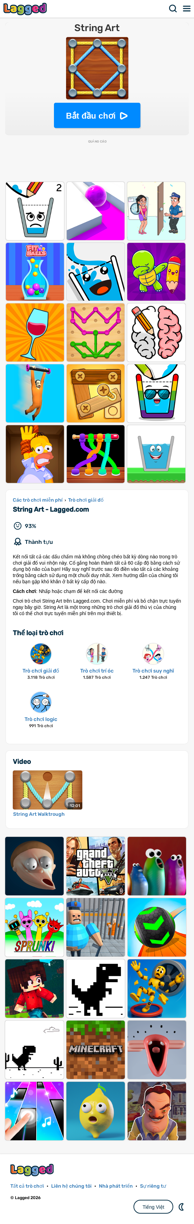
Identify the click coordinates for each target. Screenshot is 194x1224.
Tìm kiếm (173, 8)
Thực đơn (187, 8)
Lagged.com (32, 1170)
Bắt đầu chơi (91, 115)
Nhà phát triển (116, 1186)
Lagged (25, 9)
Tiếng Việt (153, 1207)
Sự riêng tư (153, 1186)
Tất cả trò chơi (27, 1186)
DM (182, 1207)
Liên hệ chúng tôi (71, 1186)
